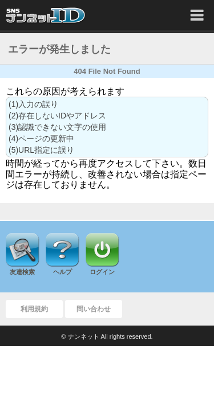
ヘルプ (62, 271)
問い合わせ (93, 309)
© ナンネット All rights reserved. (106, 336)
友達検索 (22, 271)
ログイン (102, 271)
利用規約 (34, 309)
